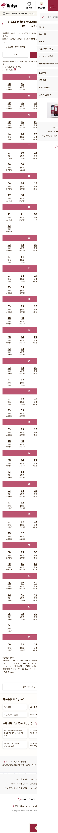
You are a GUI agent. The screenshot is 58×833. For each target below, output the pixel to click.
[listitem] (28, 710)
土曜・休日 (42, 55)
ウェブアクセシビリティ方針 (16, 788)
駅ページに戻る (29, 687)
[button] (53, 5)
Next (54, 711)
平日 (15, 55)
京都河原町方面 (42, 47)
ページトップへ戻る (52, 816)
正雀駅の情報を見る (13, 67)
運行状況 (29, 5)
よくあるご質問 (36, 788)
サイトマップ (35, 779)
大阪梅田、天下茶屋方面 (15, 47)
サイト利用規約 (22, 779)
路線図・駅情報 (20, 762)
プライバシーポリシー (19, 784)
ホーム (6, 762)
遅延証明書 (41, 5)
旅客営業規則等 (36, 784)
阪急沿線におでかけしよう (18, 723)
